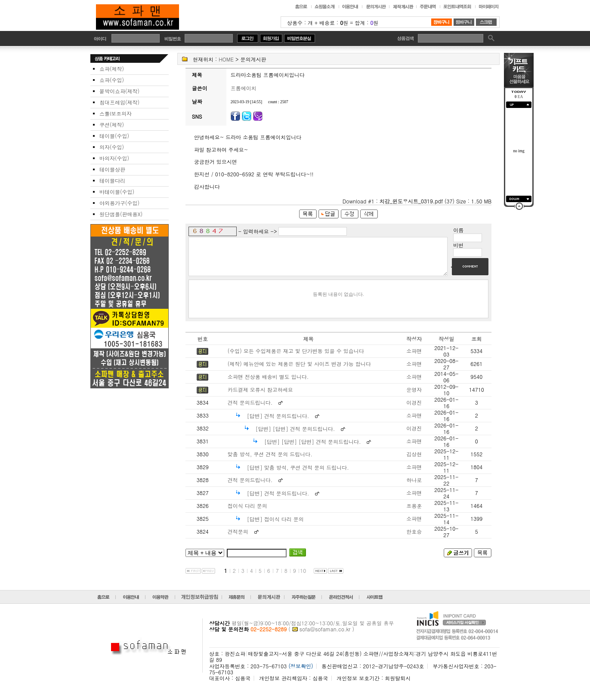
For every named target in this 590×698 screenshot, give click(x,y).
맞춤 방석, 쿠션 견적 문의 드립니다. (270, 461)
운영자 (414, 397)
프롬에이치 (243, 88)
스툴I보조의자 (115, 113)
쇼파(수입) (111, 79)
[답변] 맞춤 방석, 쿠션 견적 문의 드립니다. (298, 475)
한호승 (414, 539)
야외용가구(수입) (119, 202)
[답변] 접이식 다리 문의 (275, 526)
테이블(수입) (114, 135)
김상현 (414, 461)
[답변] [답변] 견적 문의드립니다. (295, 436)
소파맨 (414, 358)
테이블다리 (112, 180)
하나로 (414, 487)
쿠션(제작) (111, 124)
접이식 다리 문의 (247, 513)
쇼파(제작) (111, 68)
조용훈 (414, 513)
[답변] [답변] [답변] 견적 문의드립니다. (312, 449)
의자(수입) (111, 147)
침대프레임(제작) (119, 102)
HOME (226, 59)
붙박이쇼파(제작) (119, 91)
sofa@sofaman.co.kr (325, 636)
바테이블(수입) (116, 191)
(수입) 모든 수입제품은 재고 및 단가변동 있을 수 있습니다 (296, 358)
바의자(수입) (114, 158)
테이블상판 (112, 169)
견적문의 (238, 539)
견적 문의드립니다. (250, 410)
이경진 (414, 410)
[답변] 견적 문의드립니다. (278, 423)
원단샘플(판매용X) (120, 214)
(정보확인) (300, 673)
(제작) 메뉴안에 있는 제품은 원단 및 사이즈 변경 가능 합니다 (299, 371)
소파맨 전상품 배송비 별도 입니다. (268, 384)
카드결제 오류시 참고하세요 (260, 397)
